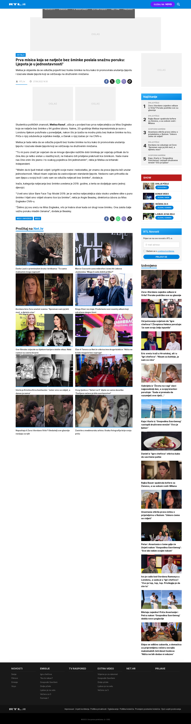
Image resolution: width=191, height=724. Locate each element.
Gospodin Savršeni (48, 681)
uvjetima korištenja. (166, 251)
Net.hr (38, 225)
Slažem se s (161, 251)
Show (147, 177)
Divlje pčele (45, 685)
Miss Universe (24, 214)
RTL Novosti (151, 231)
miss (37, 214)
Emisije (63, 4)
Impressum (69, 707)
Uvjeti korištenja (82, 707)
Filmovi (14, 678)
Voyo (13, 685)
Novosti (50, 4)
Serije (13, 674)
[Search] (178, 4)
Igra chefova (46, 674)
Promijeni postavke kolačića (147, 707)
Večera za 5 (45, 692)
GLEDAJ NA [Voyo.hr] (162, 4)
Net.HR (115, 4)
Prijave (128, 4)
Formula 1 (44, 696)
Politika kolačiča (127, 707)
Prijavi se (162, 256)
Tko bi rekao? (46, 678)
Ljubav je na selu (47, 689)
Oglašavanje (113, 707)
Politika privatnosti (98, 707)
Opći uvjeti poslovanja (171, 707)
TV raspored (80, 4)
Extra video (99, 4)
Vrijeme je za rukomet (108, 674)
